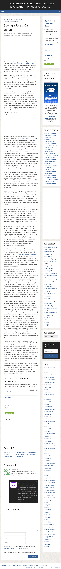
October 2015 (49, 495)
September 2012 (50, 534)
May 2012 (48, 541)
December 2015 (50, 490)
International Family (51, 275)
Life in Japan (49, 293)
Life (31, 33)
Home (8, 19)
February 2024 (49, 375)
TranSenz (21, 481)
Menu (3, 11)
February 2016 (49, 487)
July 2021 (48, 414)
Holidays (48, 270)
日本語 (47, 322)
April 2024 (48, 372)
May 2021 (48, 419)
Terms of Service (20, 548)
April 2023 (48, 392)
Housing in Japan (50, 273)
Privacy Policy (8, 548)
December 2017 (50, 463)
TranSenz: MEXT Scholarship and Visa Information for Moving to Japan (20, 565)
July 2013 (48, 512)
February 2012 (49, 549)
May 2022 (48, 404)
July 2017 (48, 470)
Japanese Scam (50, 288)
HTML (7, 405)
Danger (47, 256)
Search (51, 355)
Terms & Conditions (31, 566)
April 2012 (48, 544)
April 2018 (48, 460)
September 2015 (50, 497)
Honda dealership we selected (27, 254)
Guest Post (48, 268)
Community (48, 251)
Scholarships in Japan (51, 308)
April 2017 (48, 478)
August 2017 (49, 468)
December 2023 (50, 377)
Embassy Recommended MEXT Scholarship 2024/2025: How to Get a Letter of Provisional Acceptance (51, 145)
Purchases (7, 35)
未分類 (47, 325)
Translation (48, 315)
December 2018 (50, 446)
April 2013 (48, 519)
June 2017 (48, 473)
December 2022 (50, 394)
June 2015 (48, 502)
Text (7, 407)
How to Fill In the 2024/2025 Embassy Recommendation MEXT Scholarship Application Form (51, 157)
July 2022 (48, 399)
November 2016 (50, 483)
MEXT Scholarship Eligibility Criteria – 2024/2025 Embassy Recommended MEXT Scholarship (51, 179)
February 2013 (49, 524)
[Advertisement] (22, 49)
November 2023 (50, 380)
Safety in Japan (50, 306)
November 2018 (50, 448)
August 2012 (49, 537)
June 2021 (48, 416)
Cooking (47, 254)
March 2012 (48, 546)
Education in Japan (50, 261)
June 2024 (48, 370)
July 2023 (48, 384)
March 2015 (48, 510)
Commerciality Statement (53, 566)
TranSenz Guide (15, 35)
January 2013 (49, 527)
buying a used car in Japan (28, 138)
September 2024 (50, 367)
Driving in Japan (15, 19)
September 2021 (50, 409)
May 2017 (48, 475)
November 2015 (50, 492)
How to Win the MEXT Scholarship (51, 116)
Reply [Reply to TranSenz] (19, 500)
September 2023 (50, 382)
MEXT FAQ (48, 298)
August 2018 (49, 453)
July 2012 (48, 539)
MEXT (47, 296)
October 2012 (49, 532)
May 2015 (48, 505)
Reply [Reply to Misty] (13, 476)
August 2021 (49, 411)
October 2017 (49, 465)
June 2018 (48, 456)
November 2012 (50, 529)
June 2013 (48, 514)
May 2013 (48, 517)
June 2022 (48, 402)
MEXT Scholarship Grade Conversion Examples (50, 135)
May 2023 (48, 389)
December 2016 (50, 480)
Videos (47, 320)
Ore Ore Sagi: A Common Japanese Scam (8, 454)
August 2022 (49, 397)
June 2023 (48, 387)
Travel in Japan (49, 317)
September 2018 (50, 451)
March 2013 (48, 522)
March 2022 (48, 407)
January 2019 (49, 443)
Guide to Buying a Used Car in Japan (23, 63)
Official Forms (49, 301)
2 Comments (27, 35)
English (27, 33)
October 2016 (49, 485)
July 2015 (48, 500)
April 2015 (48, 507)
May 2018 (48, 458)
